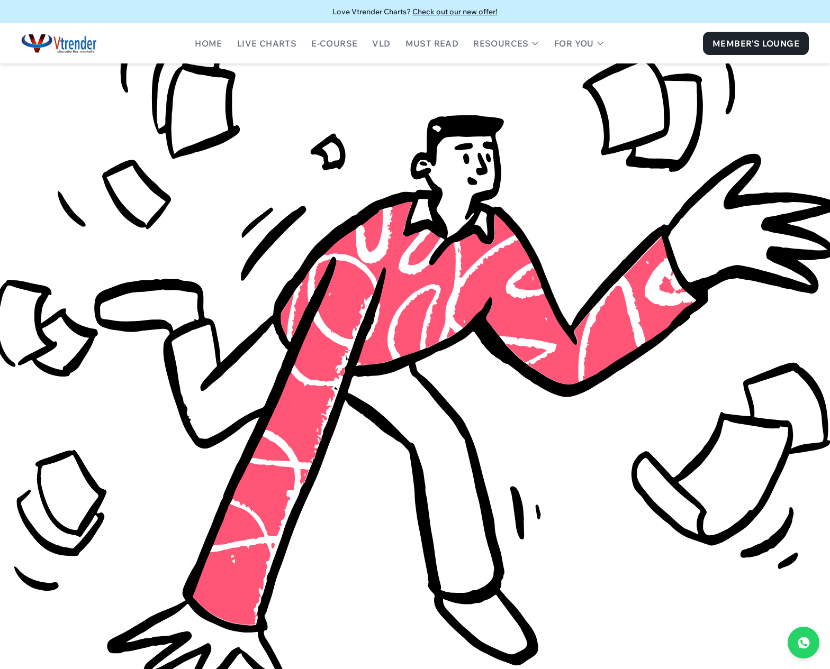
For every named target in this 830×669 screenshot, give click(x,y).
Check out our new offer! (455, 11)
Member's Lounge (755, 43)
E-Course (334, 43)
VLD (381, 43)
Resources (506, 43)
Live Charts (266, 43)
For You (579, 43)
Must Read (432, 43)
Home (208, 43)
